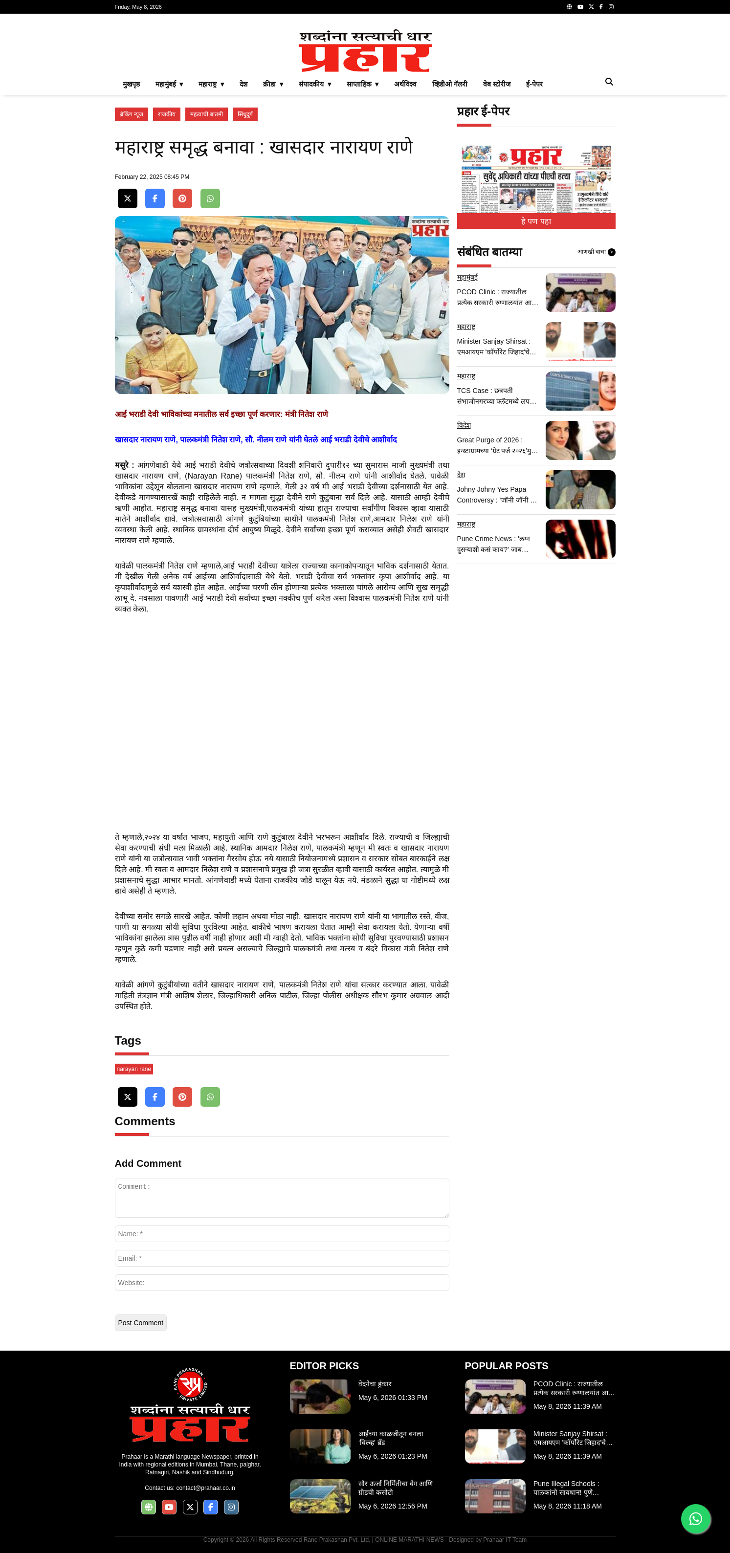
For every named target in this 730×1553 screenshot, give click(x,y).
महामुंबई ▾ (169, 84)
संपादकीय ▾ (315, 84)
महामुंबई (467, 277)
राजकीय (167, 114)
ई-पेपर (534, 84)
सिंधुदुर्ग (245, 114)
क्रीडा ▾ (273, 84)
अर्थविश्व (405, 84)
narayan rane (134, 1069)
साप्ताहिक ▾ (363, 84)
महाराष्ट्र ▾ (211, 84)
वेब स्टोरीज (496, 84)
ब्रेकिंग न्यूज (131, 114)
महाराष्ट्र (466, 326)
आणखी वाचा (596, 252)
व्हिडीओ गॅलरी (449, 84)
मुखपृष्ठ (131, 84)
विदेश (464, 425)
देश (243, 84)
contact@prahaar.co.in (205, 1488)
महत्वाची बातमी (206, 114)
